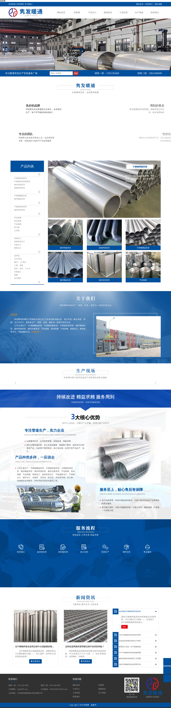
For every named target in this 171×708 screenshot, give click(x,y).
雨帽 (16, 276)
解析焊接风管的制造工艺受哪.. (134, 651)
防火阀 (17, 228)
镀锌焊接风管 (19, 185)
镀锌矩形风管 (19, 210)
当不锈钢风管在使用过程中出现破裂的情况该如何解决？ (40, 639)
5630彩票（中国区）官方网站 (112, 707)
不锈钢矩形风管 (20, 207)
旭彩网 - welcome (51, 707)
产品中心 (92, 12)
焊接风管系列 (20, 174)
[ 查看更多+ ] (36, 333)
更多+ (125, 619)
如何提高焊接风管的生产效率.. (134, 633)
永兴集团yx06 (78, 707)
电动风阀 (17, 221)
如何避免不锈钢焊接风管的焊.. (134, 603)
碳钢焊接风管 (19, 188)
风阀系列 (18, 214)
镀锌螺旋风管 (19, 199)
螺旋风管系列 (20, 192)
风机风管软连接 (21, 283)
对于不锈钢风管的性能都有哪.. (134, 645)
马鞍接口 (17, 273)
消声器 (17, 257)
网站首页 (139, 4)
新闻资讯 (108, 12)
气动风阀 (17, 225)
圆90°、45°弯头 (20, 263)
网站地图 (158, 4)
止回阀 (17, 231)
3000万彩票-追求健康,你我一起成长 (14, 707)
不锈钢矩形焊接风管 (22, 182)
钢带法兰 (17, 249)
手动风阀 (17, 218)
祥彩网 (2, 1)
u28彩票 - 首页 (130, 707)
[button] (9, 384)
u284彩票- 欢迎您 (65, 707)
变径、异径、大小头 (22, 269)
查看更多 (35, 654)
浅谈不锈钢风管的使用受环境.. (134, 656)
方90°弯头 (18, 260)
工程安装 (123, 12)
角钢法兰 (17, 239)
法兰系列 (18, 235)
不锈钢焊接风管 (20, 178)
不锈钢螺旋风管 (20, 196)
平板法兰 (17, 245)
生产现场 (139, 12)
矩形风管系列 (20, 203)
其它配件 (17, 279)
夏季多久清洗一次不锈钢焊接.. (134, 639)
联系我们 (149, 4)
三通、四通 (18, 266)
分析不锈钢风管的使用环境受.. (134, 627)
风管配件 (18, 252)
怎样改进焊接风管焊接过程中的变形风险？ (84, 639)
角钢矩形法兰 (19, 242)
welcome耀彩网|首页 (92, 707)
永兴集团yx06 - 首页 (36, 707)
